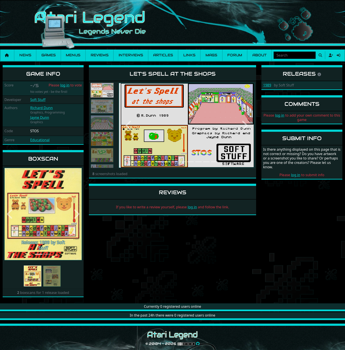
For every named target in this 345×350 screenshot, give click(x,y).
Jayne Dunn (39, 117)
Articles (163, 55)
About (259, 55)
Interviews (131, 55)
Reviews (99, 55)
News (25, 55)
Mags (211, 55)
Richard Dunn (41, 107)
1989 (267, 85)
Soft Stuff (37, 99)
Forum (234, 55)
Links (189, 55)
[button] (10, 214)
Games (48, 55)
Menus (73, 55)
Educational (40, 139)
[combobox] (294, 55)
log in (65, 85)
